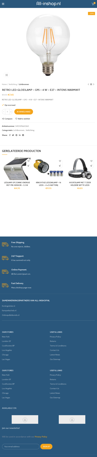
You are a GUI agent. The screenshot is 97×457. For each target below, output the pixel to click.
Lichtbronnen (24, 84)
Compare (8, 119)
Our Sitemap (55, 359)
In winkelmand (23, 112)
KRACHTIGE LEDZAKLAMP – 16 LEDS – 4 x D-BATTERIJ (48, 183)
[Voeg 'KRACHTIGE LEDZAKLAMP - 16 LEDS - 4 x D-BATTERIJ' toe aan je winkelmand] (60, 165)
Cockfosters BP (8, 346)
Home (4, 84)
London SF (6, 341)
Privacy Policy (55, 337)
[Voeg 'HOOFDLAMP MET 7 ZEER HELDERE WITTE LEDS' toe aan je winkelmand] (91, 165)
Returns (53, 341)
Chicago (5, 355)
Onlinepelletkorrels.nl (10, 315)
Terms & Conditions (58, 346)
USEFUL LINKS (56, 332)
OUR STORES (7, 332)
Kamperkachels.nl (9, 310)
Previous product (88, 84)
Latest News (55, 355)
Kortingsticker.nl (8, 306)
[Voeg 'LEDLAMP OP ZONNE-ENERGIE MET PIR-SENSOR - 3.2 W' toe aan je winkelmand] (28, 165)
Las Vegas (6, 359)
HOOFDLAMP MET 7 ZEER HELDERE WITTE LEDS (80, 183)
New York (5, 337)
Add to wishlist (24, 119)
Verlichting (13, 84)
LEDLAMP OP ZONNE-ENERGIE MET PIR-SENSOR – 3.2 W (17, 183)
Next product (93, 84)
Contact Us (54, 350)
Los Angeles (7, 350)
